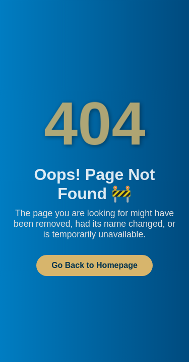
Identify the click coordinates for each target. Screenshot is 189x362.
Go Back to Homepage (94, 265)
